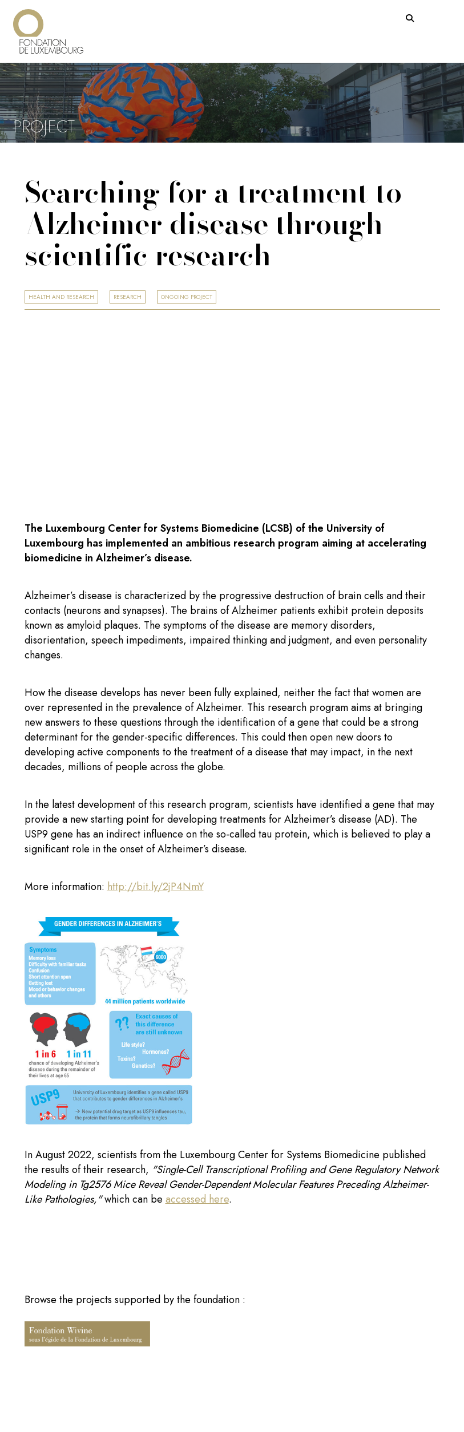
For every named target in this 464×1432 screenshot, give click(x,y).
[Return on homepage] (48, 27)
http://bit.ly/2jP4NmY (155, 886)
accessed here (197, 1199)
